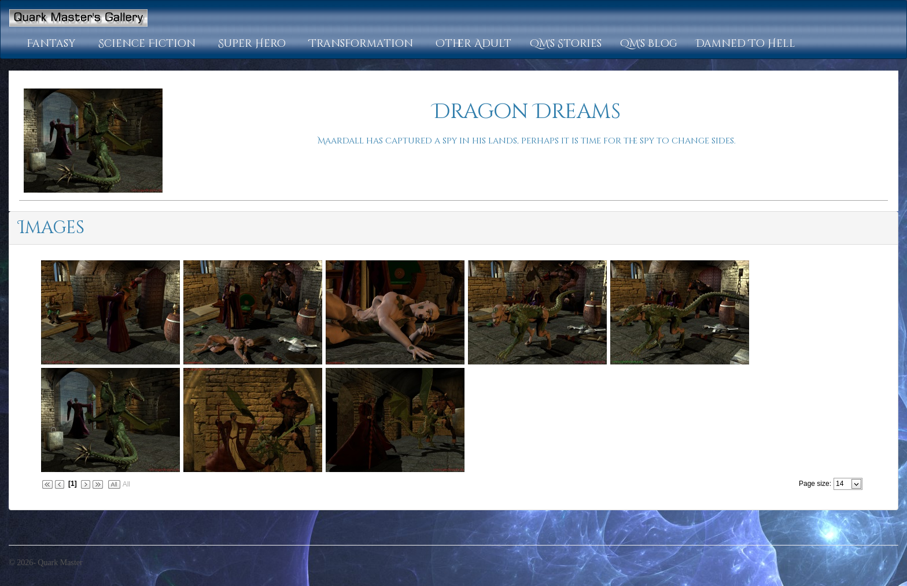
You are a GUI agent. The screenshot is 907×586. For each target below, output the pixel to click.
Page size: (815, 484)
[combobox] (843, 484)
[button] (53, 44)
